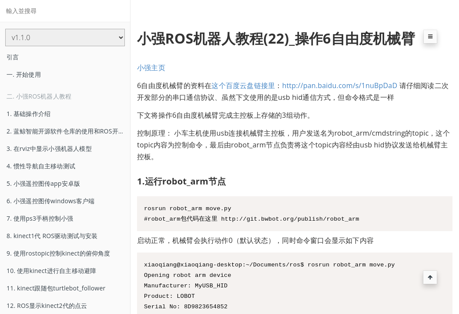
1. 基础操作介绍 (28, 113)
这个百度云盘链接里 (243, 85)
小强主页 (151, 67)
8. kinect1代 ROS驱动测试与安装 (52, 236)
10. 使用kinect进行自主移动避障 (51, 270)
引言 (13, 57)
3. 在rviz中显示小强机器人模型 (49, 148)
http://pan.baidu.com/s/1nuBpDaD (339, 85)
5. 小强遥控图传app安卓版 (43, 183)
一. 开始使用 (24, 74)
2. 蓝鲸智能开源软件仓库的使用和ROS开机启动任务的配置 (68, 131)
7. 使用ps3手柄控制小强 (40, 218)
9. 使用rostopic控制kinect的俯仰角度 (59, 253)
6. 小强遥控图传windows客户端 (51, 201)
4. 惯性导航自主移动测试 (41, 166)
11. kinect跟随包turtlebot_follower (56, 288)
